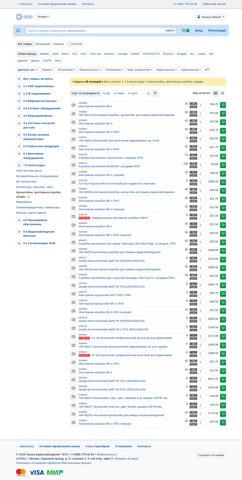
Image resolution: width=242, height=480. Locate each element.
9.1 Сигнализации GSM (39, 243)
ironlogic (123, 53)
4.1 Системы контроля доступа (39, 125)
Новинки (59, 43)
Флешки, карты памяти (31, 212)
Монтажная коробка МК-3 (95, 123)
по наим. (119, 93)
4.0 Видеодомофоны (37, 115)
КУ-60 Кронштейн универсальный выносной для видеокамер (132, 355)
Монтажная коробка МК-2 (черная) (101, 175)
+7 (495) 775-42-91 (185, 3)
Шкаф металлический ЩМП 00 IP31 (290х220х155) (112, 389)
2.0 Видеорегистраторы (40, 100)
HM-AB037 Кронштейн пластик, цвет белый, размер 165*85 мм (120, 406)
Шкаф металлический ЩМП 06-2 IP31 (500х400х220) (113, 329)
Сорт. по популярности (85, 93)
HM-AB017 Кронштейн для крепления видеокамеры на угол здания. (123, 346)
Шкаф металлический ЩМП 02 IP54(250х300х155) (112, 260)
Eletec (65, 53)
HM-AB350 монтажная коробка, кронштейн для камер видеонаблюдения (127, 192)
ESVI (84, 53)
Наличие (75, 43)
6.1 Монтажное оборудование (33, 155)
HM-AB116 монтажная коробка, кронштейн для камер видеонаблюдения (127, 114)
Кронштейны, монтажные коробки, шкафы (38, 194)
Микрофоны (24, 201)
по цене (132, 93)
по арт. (107, 93)
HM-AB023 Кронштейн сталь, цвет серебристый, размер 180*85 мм (123, 397)
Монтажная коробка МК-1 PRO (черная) (105, 423)
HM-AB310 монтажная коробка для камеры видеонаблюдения (120, 269)
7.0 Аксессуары (34, 165)
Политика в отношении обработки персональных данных (53, 462)
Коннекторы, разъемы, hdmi (34, 186)
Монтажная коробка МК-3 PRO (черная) (105, 312)
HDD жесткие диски (29, 170)
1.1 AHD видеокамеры (38, 86)
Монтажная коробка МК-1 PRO (99, 200)
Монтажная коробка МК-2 (95, 106)
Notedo (135, 53)
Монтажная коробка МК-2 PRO (99, 132)
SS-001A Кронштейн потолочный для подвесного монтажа (117, 183)
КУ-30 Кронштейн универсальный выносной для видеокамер (132, 337)
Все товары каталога (38, 78)
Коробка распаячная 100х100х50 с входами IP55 (111, 157)
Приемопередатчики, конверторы (38, 207)
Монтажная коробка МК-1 (95, 226)
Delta (55, 53)
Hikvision (109, 53)
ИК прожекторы (26, 181)
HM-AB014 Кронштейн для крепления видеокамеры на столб (119, 140)
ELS (74, 53)
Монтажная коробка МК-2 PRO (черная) (105, 235)
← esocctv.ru (24, 3)
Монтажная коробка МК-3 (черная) (101, 209)
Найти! (170, 30)
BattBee (44, 53)
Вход (198, 30)
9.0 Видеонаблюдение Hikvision (38, 234)
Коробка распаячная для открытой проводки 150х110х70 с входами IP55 (126, 277)
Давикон (23, 60)
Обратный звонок (214, 3)
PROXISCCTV (151, 53)
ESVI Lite (95, 53)
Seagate (182, 53)
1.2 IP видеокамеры (37, 93)
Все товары (25, 43)
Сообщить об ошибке (211, 455)
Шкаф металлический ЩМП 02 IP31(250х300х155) (112, 286)
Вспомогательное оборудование (37, 176)
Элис (58, 60)
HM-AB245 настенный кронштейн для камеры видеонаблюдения (121, 415)
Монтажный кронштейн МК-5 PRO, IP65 (105, 295)
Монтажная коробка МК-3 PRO (99, 149)
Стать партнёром (97, 446)
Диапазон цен (26, 69)
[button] (43, 17)
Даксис (35, 60)
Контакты (88, 3)
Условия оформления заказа (57, 3)
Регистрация (217, 30)
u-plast (202, 53)
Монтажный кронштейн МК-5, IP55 (101, 303)
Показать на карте (126, 458)
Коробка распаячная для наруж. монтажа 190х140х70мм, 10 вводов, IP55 (127, 243)
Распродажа (42, 43)
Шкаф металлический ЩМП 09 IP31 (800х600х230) (112, 380)
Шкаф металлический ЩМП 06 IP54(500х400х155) (112, 320)
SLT (192, 53)
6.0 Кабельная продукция (41, 146)
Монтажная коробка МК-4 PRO (99, 363)
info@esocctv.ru (107, 454)
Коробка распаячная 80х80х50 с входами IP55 (109, 166)
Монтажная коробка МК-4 (95, 372)
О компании (123, 446)
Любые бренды (27, 53)
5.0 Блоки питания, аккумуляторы (36, 137)
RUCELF (168, 53)
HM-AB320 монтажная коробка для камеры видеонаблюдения (120, 252)
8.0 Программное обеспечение (35, 222)
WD (211, 53)
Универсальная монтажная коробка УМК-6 (120, 217)
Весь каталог (112, 81)
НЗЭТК (47, 60)
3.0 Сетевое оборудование (42, 108)
